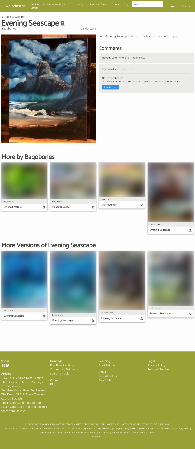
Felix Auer (95, 436)
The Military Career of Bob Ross (21, 402)
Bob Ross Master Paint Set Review (23, 390)
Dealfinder (106, 380)
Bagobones (8, 28)
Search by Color (60, 373)
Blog (125, 4)
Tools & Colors (97, 4)
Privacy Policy (156, 365)
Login (171, 6)
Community (77, 4)
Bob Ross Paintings (54, 4)
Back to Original (13, 16)
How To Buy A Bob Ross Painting (22, 378)
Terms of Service (158, 369)
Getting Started (34, 6)
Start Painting (108, 365)
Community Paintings (64, 369)
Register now (110, 87)
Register (185, 6)
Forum (115, 4)
